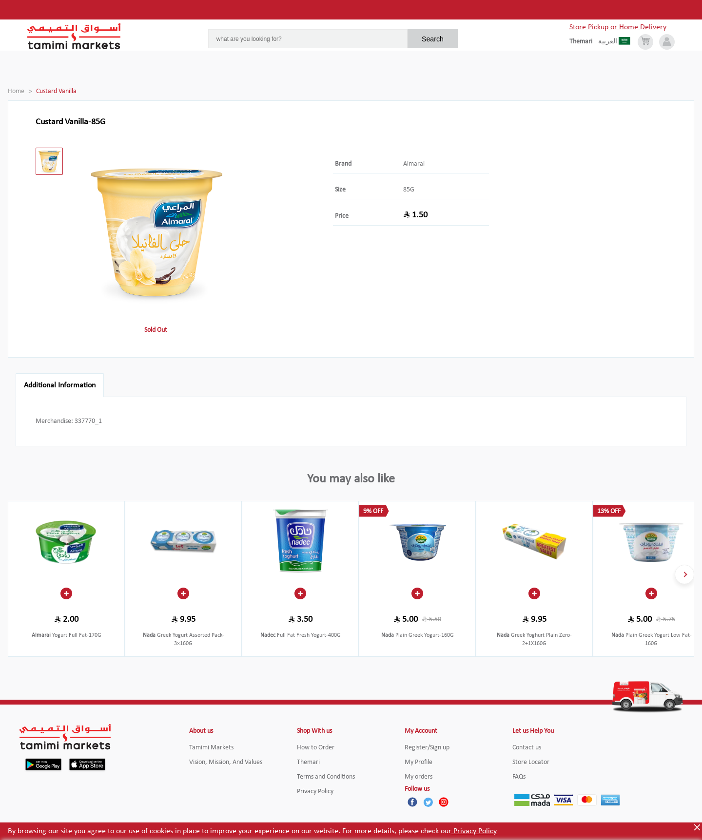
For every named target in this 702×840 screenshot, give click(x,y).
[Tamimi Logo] (74, 36)
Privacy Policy (474, 831)
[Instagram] (443, 802)
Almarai (414, 164)
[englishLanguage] (583, 42)
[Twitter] (428, 802)
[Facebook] (412, 802)
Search (433, 39)
